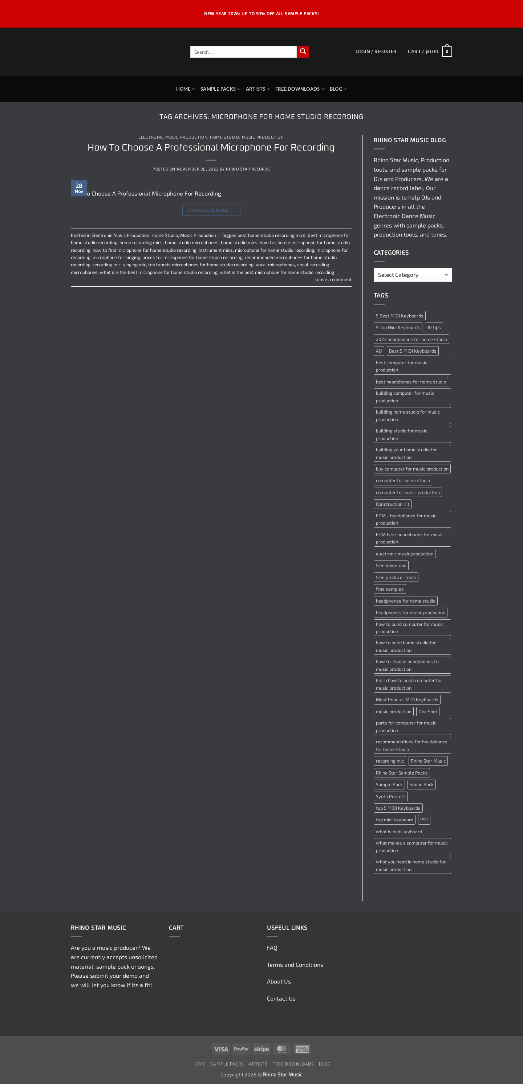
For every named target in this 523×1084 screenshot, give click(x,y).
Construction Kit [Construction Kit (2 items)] (392, 504)
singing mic (134, 264)
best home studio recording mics (271, 235)
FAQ (272, 947)
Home (185, 89)
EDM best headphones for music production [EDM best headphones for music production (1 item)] (409, 538)
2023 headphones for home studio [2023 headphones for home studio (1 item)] (411, 339)
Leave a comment (333, 279)
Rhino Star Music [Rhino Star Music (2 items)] (428, 761)
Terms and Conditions (295, 964)
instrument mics (216, 250)
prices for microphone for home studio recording (192, 257)
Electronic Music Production (172, 137)
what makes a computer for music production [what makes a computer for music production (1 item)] (411, 846)
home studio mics (239, 242)
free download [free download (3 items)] (391, 565)
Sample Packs (220, 89)
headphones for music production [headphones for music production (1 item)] (410, 612)
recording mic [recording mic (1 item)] (390, 761)
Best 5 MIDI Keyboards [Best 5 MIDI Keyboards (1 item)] (413, 351)
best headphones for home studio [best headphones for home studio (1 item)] (411, 382)
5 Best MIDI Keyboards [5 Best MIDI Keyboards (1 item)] (399, 316)
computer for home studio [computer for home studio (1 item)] (403, 480)
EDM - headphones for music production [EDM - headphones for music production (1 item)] (406, 519)
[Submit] (303, 52)
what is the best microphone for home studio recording (277, 272)
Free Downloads (300, 89)
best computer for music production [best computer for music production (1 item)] (401, 366)
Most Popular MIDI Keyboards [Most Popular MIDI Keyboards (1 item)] (407, 699)
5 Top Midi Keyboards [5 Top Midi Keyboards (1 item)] (398, 327)
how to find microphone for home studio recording (144, 250)
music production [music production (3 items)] (393, 711)
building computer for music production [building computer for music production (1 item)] (405, 396)
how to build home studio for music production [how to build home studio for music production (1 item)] (406, 646)
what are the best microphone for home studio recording (159, 272)
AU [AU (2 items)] (379, 351)
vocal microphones (275, 264)
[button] (376, 51)
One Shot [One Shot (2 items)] (427, 711)
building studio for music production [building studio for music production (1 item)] (401, 434)
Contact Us (281, 998)
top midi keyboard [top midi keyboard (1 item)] (394, 819)
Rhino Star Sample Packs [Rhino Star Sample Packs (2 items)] (402, 773)
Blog (338, 89)
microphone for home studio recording (274, 250)
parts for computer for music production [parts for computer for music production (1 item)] (406, 726)
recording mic (107, 264)
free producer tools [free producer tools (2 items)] (396, 577)
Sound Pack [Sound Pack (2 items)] (422, 784)
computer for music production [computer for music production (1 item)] (408, 492)
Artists (258, 89)
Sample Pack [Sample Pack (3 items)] (389, 784)
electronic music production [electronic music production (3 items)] (404, 554)
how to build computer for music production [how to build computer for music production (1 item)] (409, 627)
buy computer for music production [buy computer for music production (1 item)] (412, 469)
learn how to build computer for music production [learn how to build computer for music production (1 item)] (409, 683)
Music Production (263, 137)
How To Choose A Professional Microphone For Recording (211, 147)
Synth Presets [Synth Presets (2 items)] (391, 796)
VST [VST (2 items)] (424, 819)
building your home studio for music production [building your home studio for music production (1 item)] (406, 453)
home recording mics (141, 242)
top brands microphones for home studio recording (201, 264)
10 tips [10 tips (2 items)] (434, 327)
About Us (279, 981)
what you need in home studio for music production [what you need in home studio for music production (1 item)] (411, 865)
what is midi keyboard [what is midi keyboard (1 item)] (399, 831)
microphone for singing (116, 257)
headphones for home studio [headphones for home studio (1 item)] (405, 601)
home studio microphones (192, 242)
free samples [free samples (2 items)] (390, 589)
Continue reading (211, 210)
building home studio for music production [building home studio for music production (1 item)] (408, 415)
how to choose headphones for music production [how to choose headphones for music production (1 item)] (408, 665)
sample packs (419, 169)
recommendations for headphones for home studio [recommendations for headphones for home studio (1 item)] (411, 745)
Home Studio (224, 137)
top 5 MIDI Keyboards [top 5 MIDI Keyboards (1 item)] (398, 808)
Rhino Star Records (247, 169)
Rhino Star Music (396, 159)
